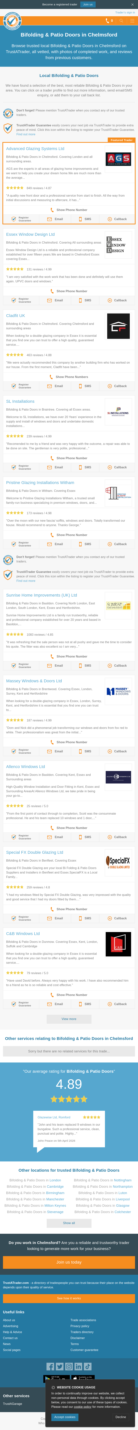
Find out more (25, 134)
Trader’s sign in (125, 12)
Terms (75, 1344)
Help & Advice (12, 1332)
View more (69, 1019)
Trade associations (83, 1320)
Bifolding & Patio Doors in (35, 1180)
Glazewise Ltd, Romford (54, 1117)
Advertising (10, 1326)
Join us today (69, 1262)
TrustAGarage (12, 1403)
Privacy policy (80, 1326)
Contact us (10, 1338)
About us (9, 1320)
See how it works (69, 1298)
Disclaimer (78, 1338)
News (7, 1344)
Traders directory (82, 1332)
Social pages (12, 1350)
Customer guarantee (84, 1350)
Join (88, 4)
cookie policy (83, 1406)
